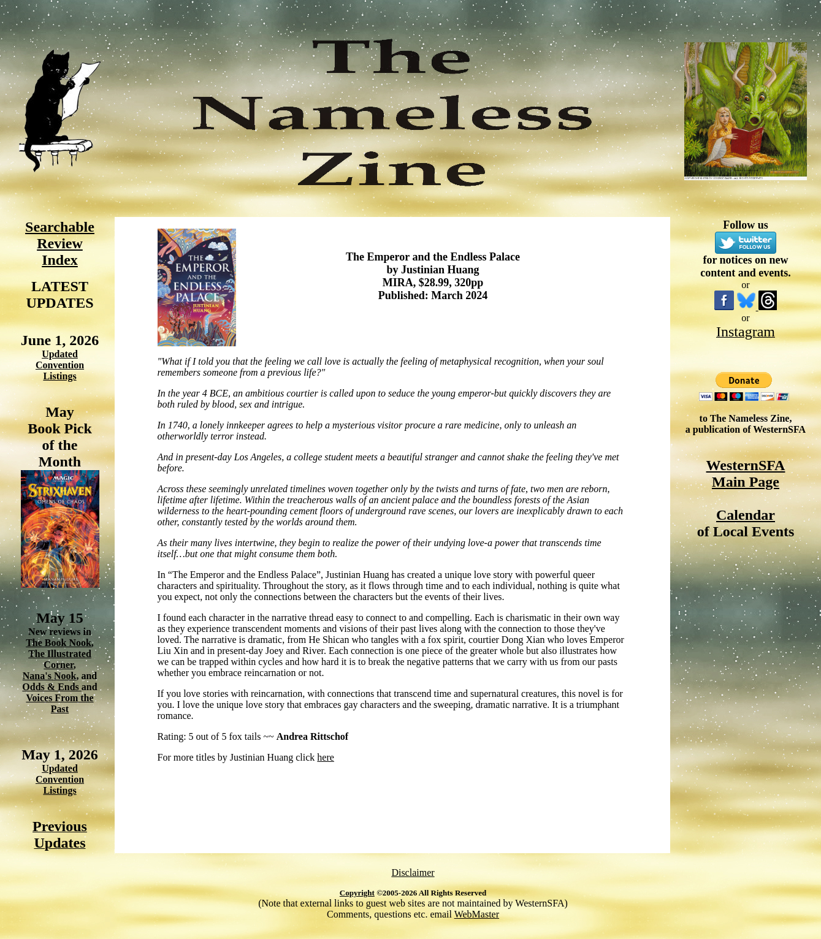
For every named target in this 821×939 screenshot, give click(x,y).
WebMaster (476, 914)
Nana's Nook (50, 676)
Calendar (745, 515)
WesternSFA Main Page (745, 473)
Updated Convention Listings (60, 365)
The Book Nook (58, 642)
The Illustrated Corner (59, 659)
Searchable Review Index (59, 243)
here (325, 757)
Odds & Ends (52, 687)
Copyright (357, 892)
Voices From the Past (59, 703)
